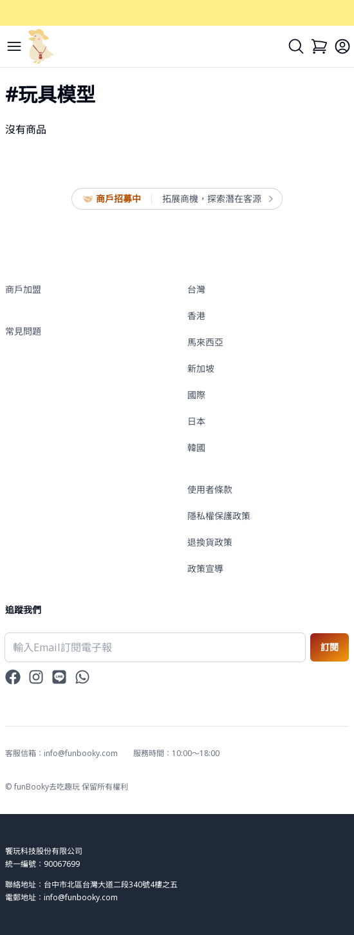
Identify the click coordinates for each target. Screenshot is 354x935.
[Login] (342, 46)
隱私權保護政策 (218, 516)
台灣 (196, 289)
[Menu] (14, 46)
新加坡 (200, 368)
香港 (196, 316)
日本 (196, 421)
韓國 (196, 447)
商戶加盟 (23, 289)
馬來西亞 (205, 342)
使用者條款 (209, 489)
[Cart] (319, 46)
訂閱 (330, 647)
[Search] (296, 46)
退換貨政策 (209, 542)
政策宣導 (205, 568)
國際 (196, 395)
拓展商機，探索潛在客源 (217, 199)
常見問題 (23, 331)
